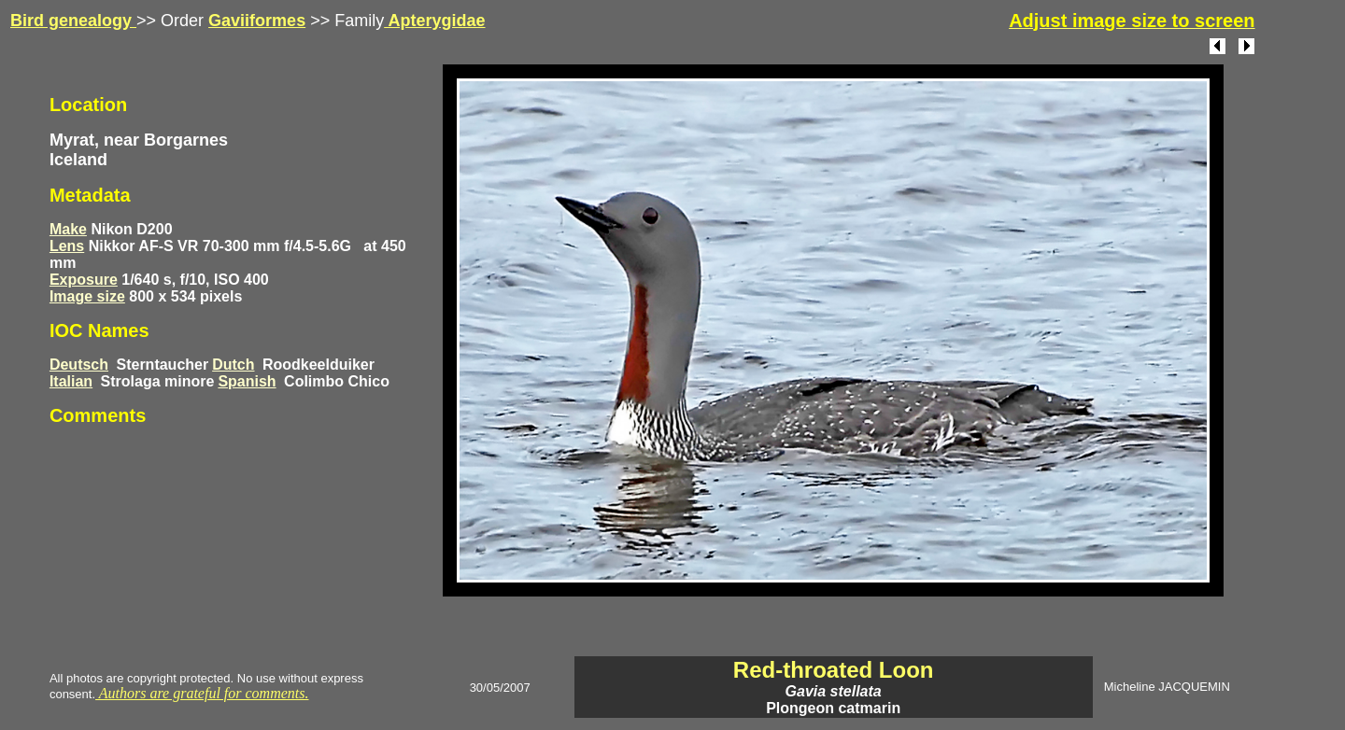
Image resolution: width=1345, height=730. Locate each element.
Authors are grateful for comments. (201, 693)
